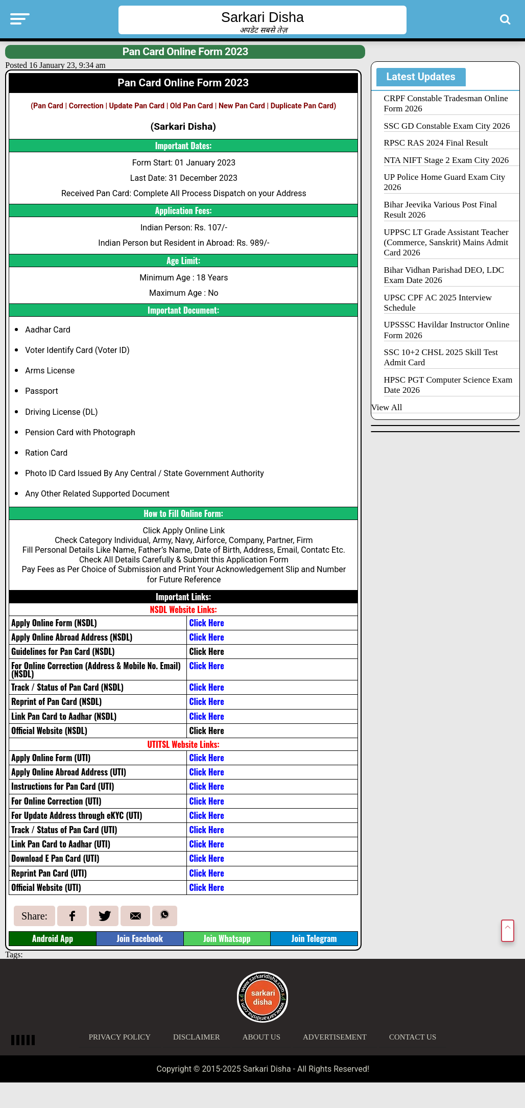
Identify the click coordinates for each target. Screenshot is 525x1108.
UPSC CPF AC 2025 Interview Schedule (438, 303)
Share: (34, 916)
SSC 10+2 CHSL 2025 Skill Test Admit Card (441, 357)
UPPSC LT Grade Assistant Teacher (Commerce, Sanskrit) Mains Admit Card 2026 (446, 242)
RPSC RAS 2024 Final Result (436, 143)
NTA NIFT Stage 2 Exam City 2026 (446, 160)
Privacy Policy (120, 1037)
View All (386, 407)
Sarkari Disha (262, 17)
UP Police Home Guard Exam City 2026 (445, 182)
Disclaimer (196, 1037)
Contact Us (412, 1037)
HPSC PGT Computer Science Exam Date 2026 (448, 385)
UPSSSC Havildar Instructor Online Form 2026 (447, 330)
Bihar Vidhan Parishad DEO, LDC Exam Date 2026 (444, 275)
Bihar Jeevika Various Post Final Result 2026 (440, 210)
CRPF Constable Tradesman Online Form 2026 (446, 103)
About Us (261, 1037)
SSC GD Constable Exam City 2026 (447, 126)
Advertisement (335, 1037)
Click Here (206, 651)
